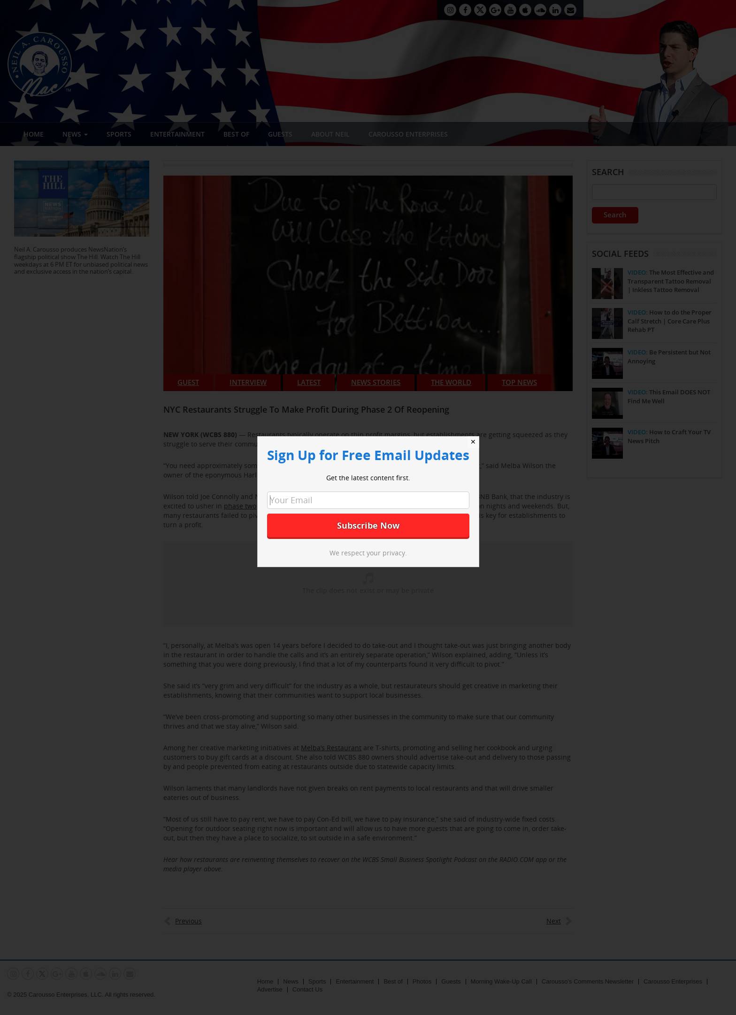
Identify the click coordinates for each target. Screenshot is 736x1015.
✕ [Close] (473, 442)
